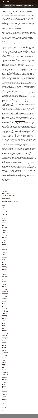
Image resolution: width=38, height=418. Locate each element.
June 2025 (4, 240)
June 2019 (4, 362)
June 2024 (4, 261)
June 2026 (4, 220)
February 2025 (4, 247)
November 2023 (5, 272)
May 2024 (3, 262)
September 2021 (5, 316)
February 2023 (4, 288)
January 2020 (4, 350)
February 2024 (4, 267)
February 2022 (4, 308)
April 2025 (4, 244)
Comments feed (5, 409)
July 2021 (3, 320)
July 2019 (3, 360)
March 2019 (4, 367)
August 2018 (4, 379)
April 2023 (4, 284)
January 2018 (4, 391)
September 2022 (5, 296)
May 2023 (3, 283)
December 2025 (5, 230)
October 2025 (4, 234)
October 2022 (4, 294)
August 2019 (4, 359)
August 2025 (4, 237)
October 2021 (4, 315)
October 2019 (4, 355)
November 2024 (5, 252)
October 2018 (4, 375)
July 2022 (3, 299)
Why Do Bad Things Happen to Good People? (10, 199)
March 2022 (4, 306)
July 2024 (3, 259)
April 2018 (4, 386)
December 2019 (5, 352)
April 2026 (4, 223)
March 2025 (4, 245)
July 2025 (3, 239)
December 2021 (5, 311)
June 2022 (4, 301)
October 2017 (4, 396)
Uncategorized (4, 214)
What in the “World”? (6, 193)
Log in (3, 405)
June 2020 (4, 342)
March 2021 (4, 326)
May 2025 (3, 242)
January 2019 (4, 370)
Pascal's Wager (4, 211)
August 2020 (4, 338)
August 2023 (4, 277)
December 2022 (5, 291)
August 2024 (4, 257)
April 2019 (4, 365)
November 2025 (5, 232)
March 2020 (4, 347)
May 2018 (3, 384)
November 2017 (5, 394)
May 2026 (3, 222)
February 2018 (4, 389)
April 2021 (4, 325)
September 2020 (5, 337)
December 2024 (5, 250)
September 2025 (5, 235)
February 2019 (4, 369)
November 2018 (5, 374)
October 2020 (4, 335)
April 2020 (4, 345)
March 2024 (4, 266)
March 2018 (4, 387)
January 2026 (4, 228)
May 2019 (3, 364)
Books (3, 207)
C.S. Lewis (3, 209)
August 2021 (4, 318)
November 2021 (5, 313)
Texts (6, 180)
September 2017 (5, 397)
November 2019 (5, 354)
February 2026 (4, 227)
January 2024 (4, 269)
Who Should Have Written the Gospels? (9, 195)
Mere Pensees (5, 1)
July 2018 (3, 381)
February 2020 (4, 348)
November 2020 (5, 333)
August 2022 (4, 298)
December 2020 (5, 332)
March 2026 (4, 225)
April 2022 (4, 305)
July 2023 (3, 279)
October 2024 (4, 254)
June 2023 (4, 281)
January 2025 (4, 249)
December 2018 (5, 372)
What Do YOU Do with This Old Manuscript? (10, 201)
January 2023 (4, 289)
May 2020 (3, 343)
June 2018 (4, 382)
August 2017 (4, 399)
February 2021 (4, 328)
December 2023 (5, 271)
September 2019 (5, 357)
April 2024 (4, 264)
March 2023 (4, 286)
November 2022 (5, 293)
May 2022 (3, 303)
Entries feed (4, 407)
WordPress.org (4, 410)
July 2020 (3, 340)
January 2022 (4, 310)
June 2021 (4, 321)
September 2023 (5, 276)
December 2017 (5, 392)
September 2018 (5, 377)
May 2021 (3, 323)
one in (20, 121)
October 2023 (4, 274)
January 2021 (4, 330)
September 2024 (5, 256)
